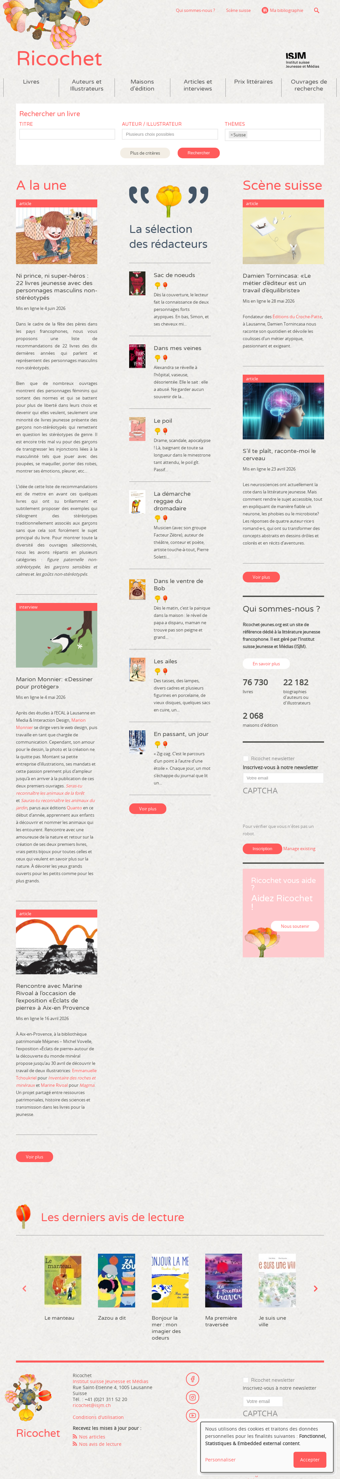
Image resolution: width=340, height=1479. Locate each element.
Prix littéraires (253, 81)
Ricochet (59, 58)
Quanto (74, 808)
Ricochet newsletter (273, 759)
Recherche (316, 10)
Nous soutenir (295, 926)
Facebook (192, 1379)
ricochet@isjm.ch (92, 1405)
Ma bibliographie (286, 10)
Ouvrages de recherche (309, 85)
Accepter (310, 1459)
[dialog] (267, 1447)
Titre (26, 124)
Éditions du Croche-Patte (297, 317)
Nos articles (92, 1437)
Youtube (192, 1415)
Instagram (192, 1397)
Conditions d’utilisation (98, 1417)
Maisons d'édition (142, 85)
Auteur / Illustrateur (152, 124)
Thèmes (235, 124)
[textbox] (173, 134)
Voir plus (34, 1157)
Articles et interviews (198, 85)
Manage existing (299, 848)
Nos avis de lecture (100, 1444)
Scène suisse (238, 10)
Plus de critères (145, 153)
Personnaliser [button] (220, 1459)
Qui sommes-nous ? (195, 10)
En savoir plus (266, 664)
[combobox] (170, 134)
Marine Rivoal (54, 1085)
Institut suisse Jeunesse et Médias (302, 59)
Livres (31, 81)
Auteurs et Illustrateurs (87, 85)
